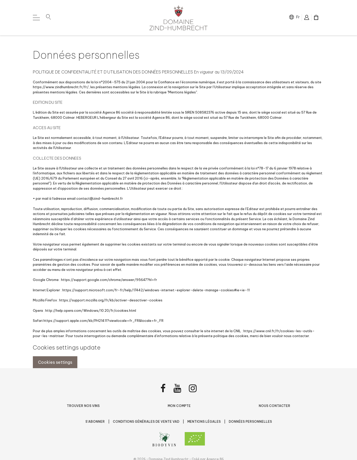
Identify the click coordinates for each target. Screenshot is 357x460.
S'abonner (95, 422)
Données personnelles (250, 422)
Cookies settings (55, 362)
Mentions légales (204, 422)
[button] (48, 18)
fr (298, 16)
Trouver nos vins (83, 406)
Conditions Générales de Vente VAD (146, 422)
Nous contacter (274, 406)
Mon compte (179, 406)
